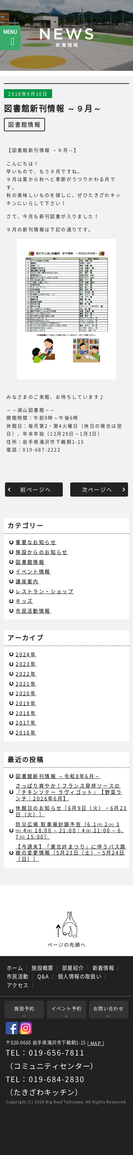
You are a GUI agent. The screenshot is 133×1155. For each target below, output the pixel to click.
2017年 (26, 722)
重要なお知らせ (36, 541)
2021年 (26, 683)
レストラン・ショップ (45, 591)
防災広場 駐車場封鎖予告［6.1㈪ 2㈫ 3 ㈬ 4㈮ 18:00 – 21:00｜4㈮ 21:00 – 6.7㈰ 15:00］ (70, 830)
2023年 (26, 663)
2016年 (26, 732)
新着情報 (104, 968)
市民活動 (18, 976)
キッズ (24, 600)
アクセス (18, 985)
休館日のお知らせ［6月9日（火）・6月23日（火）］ (71, 811)
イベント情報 (33, 571)
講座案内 (27, 581)
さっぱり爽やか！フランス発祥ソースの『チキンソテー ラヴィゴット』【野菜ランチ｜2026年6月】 (69, 791)
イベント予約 (66, 1008)
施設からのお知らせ (42, 551)
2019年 (26, 703)
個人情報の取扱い (80, 976)
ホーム (15, 968)
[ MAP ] (96, 1043)
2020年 (26, 693)
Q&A (43, 976)
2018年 (26, 712)
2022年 (26, 673)
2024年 (26, 654)
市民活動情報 (33, 610)
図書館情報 (24, 124)
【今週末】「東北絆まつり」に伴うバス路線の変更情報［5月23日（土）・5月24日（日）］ (71, 852)
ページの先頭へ (66, 929)
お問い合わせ (108, 1008)
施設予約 (24, 1008)
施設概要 (43, 968)
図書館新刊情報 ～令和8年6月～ (58, 775)
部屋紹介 (73, 968)
